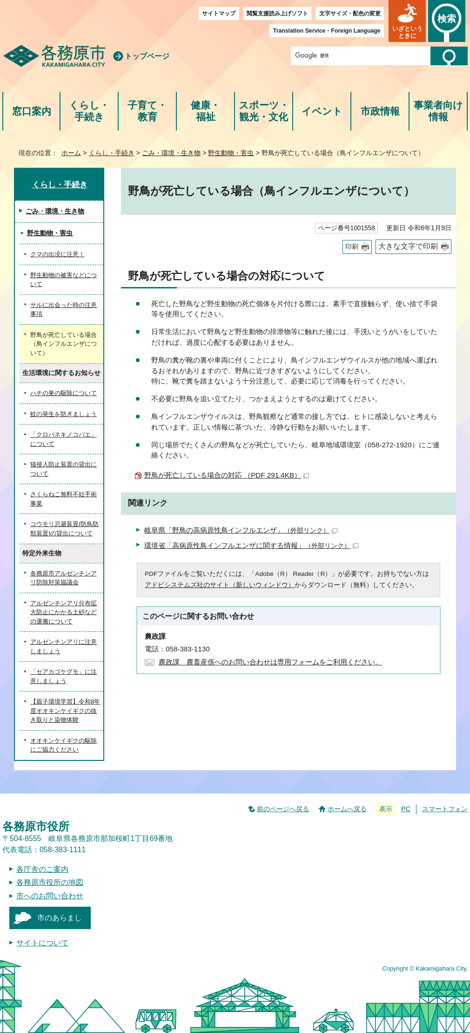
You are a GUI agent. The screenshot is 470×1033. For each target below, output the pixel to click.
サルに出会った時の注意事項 (63, 309)
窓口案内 (31, 111)
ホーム (71, 153)
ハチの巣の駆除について (63, 393)
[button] (407, 21)
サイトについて (42, 943)
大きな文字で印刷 (408, 246)
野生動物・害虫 (231, 153)
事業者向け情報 (438, 111)
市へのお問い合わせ (49, 896)
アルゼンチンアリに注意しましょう (63, 646)
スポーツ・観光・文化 (264, 111)
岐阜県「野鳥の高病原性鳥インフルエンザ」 (240, 530)
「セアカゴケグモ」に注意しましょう (63, 676)
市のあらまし (59, 918)
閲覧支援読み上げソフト (277, 13)
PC (405, 809)
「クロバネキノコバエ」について (63, 439)
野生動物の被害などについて (63, 280)
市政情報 (380, 111)
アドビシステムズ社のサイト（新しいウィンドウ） (220, 584)
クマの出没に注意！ (57, 254)
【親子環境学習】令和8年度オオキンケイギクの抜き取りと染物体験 (65, 710)
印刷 (351, 246)
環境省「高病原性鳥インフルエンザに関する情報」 (251, 545)
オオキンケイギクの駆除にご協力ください (63, 745)
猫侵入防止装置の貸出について (63, 469)
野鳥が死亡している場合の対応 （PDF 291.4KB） (226, 475)
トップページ (147, 56)
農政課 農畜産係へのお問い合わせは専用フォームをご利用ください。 (270, 662)
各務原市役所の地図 (49, 882)
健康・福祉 (205, 111)
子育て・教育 (147, 111)
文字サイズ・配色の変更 (350, 13)
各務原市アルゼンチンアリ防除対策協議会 (63, 578)
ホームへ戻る (347, 809)
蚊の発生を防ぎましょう (63, 413)
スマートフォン (445, 809)
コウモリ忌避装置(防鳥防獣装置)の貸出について (64, 528)
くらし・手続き (89, 111)
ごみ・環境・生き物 (171, 153)
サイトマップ (218, 13)
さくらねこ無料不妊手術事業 (63, 499)
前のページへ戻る (283, 809)
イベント (322, 111)
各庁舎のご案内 (42, 869)
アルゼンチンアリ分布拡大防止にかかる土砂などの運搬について (63, 612)
